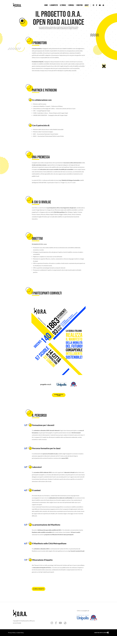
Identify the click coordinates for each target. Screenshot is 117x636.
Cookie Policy (20, 632)
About (87, 5)
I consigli (71, 5)
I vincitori (79, 5)
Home (46, 5)
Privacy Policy (12, 632)
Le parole (63, 5)
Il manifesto (54, 5)
